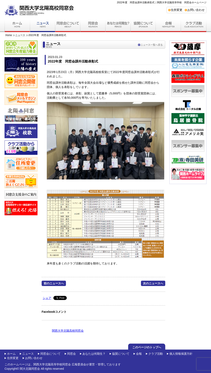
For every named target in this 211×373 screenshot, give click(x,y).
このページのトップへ (146, 347)
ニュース (20, 35)
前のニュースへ (54, 283)
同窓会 (71, 353)
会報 (139, 353)
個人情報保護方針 (180, 353)
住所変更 (176, 10)
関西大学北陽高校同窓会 (68, 330)
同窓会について (50, 353)
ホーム (11, 353)
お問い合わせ (196, 10)
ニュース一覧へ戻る (152, 44)
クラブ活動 (155, 353)
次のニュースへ (153, 283)
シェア (47, 298)
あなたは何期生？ (94, 353)
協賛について (120, 353)
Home (8, 35)
